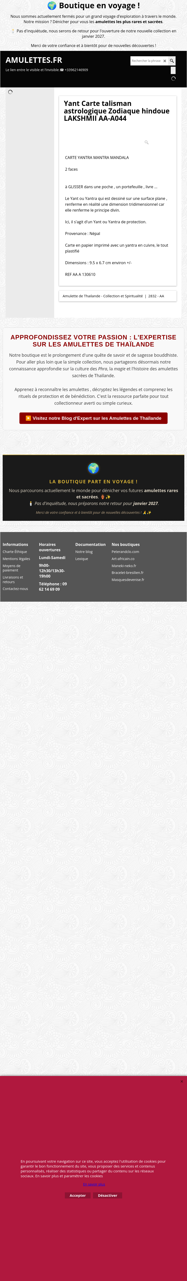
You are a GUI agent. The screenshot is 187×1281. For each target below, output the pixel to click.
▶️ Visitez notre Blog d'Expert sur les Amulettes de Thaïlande (94, 418)
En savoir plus (94, 1184)
